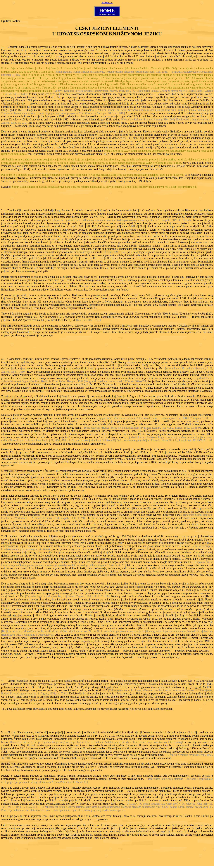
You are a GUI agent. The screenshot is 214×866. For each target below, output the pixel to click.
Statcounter (107, 2)
